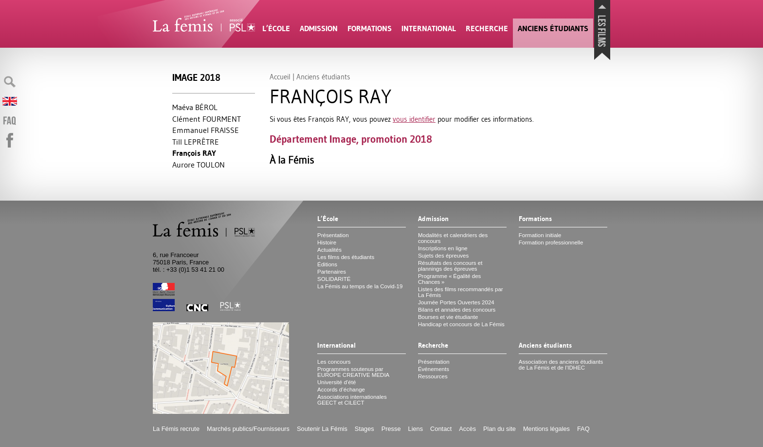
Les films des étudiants (345, 257)
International (428, 28)
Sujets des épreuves (443, 256)
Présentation (333, 235)
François (194, 153)
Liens (415, 428)
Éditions (327, 264)
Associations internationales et (352, 400)
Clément (206, 119)
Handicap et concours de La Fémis (461, 324)
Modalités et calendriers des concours (453, 238)
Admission (319, 28)
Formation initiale (540, 235)
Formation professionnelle (551, 242)
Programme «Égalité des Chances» (449, 279)
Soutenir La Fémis (322, 428)
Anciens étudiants (553, 28)
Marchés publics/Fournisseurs (248, 428)
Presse (391, 428)
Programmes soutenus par (353, 372)
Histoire (326, 242)
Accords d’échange (341, 389)
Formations (369, 28)
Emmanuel (205, 130)
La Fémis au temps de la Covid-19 (359, 286)
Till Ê (195, 142)
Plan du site (499, 428)
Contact (441, 428)
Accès (467, 428)
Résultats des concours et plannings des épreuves (450, 266)
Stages (364, 428)
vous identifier (414, 119)
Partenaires (331, 272)
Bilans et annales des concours (456, 310)
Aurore (198, 164)
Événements (433, 369)
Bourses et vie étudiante (448, 317)
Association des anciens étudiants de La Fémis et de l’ (561, 365)
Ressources (433, 376)
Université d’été (336, 382)
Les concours (334, 362)
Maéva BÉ (195, 107)
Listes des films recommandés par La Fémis (460, 292)
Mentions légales (546, 428)
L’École (276, 28)
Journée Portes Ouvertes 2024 (456, 302)
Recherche (487, 28)
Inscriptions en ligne (443, 248)
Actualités (329, 250)
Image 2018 (196, 77)
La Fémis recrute (176, 428)
